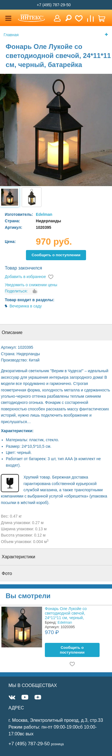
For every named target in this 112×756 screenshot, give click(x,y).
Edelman (44, 214)
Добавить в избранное (25, 276)
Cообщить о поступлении (56, 255)
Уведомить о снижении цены (31, 285)
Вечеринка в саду (26, 306)
